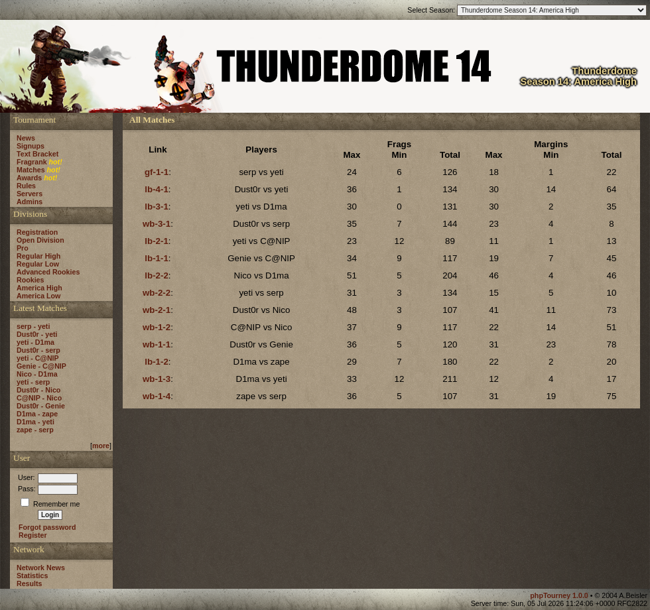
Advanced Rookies (48, 272)
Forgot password (47, 527)
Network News (41, 568)
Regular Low (38, 264)
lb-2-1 (156, 241)
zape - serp (35, 430)
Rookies (30, 280)
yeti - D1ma (35, 342)
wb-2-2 (156, 293)
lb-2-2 (156, 275)
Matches (31, 170)
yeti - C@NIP (38, 358)
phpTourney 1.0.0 (560, 595)
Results (29, 583)
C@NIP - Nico (39, 398)
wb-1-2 (156, 327)
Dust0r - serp (38, 350)
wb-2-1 (156, 310)
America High (39, 288)
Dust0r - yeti (37, 334)
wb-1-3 (156, 379)
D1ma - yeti (35, 422)
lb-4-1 (156, 189)
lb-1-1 (156, 258)
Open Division (40, 240)
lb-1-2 (156, 362)
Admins (29, 202)
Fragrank (32, 162)
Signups (30, 146)
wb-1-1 (156, 344)
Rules (26, 186)
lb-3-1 (156, 207)
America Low (38, 296)
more (100, 446)
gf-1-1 (156, 172)
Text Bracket (37, 154)
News (26, 138)
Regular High (38, 256)
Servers (29, 194)
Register (33, 535)
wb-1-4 (156, 396)
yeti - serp (33, 382)
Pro (23, 248)
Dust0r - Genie (41, 406)
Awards (29, 178)
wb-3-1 (156, 224)
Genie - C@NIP (41, 366)
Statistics (32, 576)
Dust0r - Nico (38, 390)
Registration (37, 232)
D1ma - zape (37, 414)
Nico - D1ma (37, 374)
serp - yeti (33, 326)
